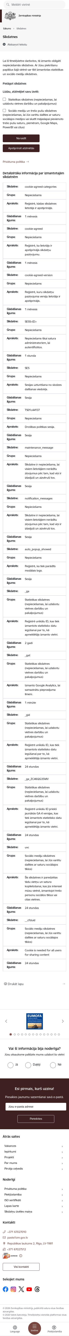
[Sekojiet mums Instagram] (13, 1289)
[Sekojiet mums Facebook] (5, 1289)
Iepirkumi (10, 1151)
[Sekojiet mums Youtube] (29, 1289)
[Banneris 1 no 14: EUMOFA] (34, 1021)
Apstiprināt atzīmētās (21, 148)
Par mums (10, 1163)
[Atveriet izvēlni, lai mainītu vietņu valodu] (14, 1329)
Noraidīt (21, 138)
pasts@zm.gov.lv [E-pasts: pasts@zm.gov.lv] (17, 1237)
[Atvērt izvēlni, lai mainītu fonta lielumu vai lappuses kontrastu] (54, 1329)
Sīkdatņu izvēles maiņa (18, 1211)
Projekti (9, 1157)
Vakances (10, 1146)
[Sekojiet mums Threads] (37, 1289)
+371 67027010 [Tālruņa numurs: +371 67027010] (16, 1232)
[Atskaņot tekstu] (17, 44)
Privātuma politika (14, 161)
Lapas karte (11, 1206)
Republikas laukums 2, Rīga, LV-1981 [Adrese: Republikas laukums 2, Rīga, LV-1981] (30, 1243)
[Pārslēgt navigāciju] (34, 1328)
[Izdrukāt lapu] (34, 983)
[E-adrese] (10, 1256)
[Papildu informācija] (20, 1255)
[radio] (13, 1064)
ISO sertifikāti (12, 1200)
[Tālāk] (63, 1021)
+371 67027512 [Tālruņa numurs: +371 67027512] (16, 1249)
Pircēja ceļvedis (13, 1168)
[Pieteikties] (35, 1119)
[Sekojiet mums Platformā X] (21, 1289)
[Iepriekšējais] (6, 1021)
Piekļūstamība (13, 1194)
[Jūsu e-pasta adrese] (36, 1107)
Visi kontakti (21, 1266)
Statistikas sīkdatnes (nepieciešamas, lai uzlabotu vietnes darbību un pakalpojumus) (30, 101)
